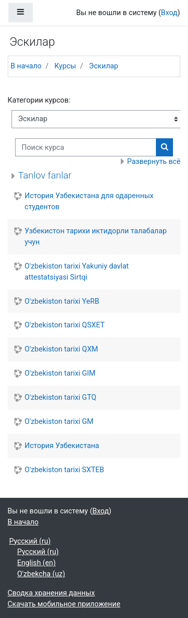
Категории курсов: (39, 100)
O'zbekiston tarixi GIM (60, 373)
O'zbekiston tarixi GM (59, 421)
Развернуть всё (153, 161)
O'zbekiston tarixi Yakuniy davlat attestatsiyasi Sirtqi (77, 271)
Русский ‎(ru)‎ (30, 541)
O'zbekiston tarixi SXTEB (64, 469)
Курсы (65, 65)
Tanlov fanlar (45, 175)
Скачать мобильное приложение (64, 603)
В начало (26, 65)
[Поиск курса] (85, 147)
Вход (169, 12)
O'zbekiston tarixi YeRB (62, 301)
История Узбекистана (62, 445)
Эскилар (103, 65)
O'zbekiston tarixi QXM (61, 349)
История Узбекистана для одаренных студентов (89, 201)
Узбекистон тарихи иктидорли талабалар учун (95, 236)
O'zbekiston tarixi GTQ (60, 397)
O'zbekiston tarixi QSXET (65, 324)
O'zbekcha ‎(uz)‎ (41, 573)
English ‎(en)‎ (36, 562)
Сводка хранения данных (51, 592)
